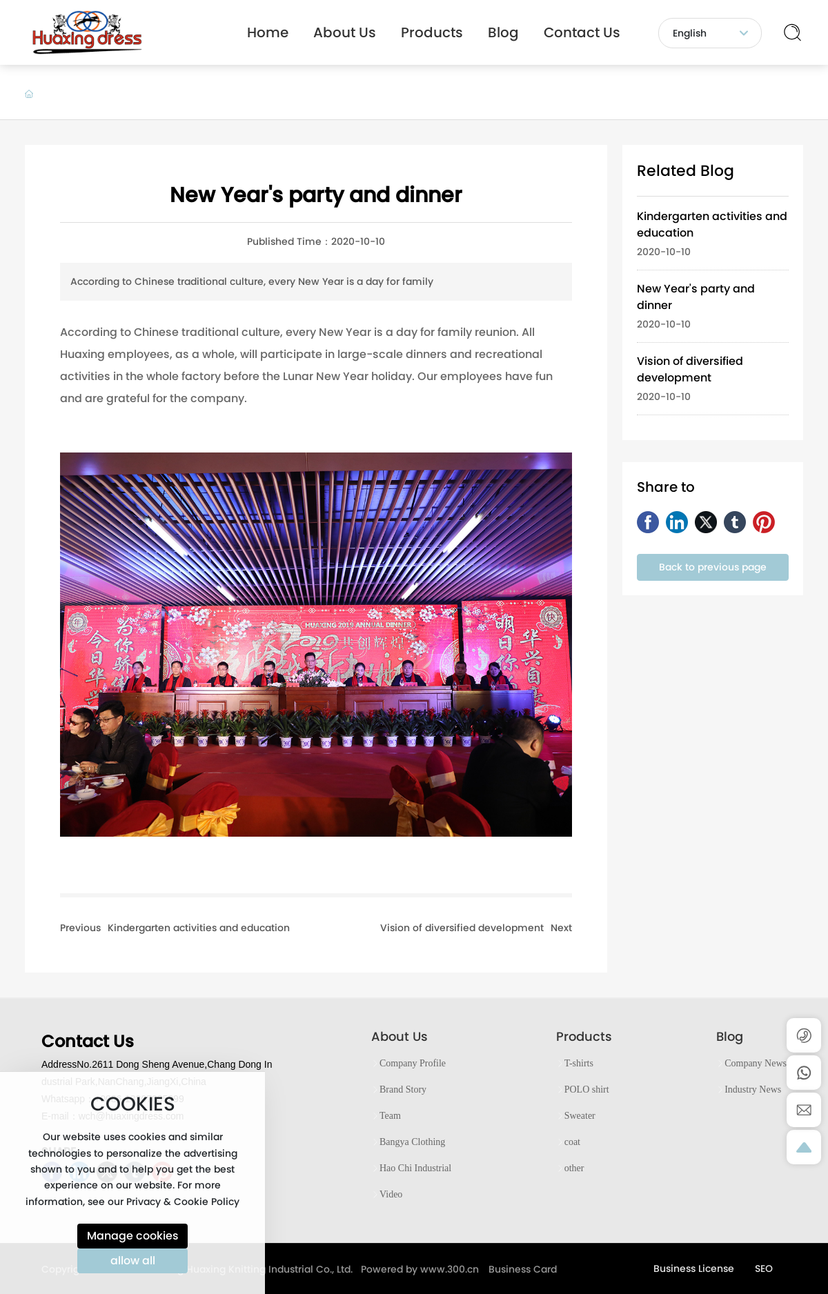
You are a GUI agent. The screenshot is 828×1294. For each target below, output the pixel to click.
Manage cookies (133, 1236)
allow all (132, 1260)
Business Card (523, 1269)
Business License (693, 1268)
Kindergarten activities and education (199, 928)
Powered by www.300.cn (420, 1269)
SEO (764, 1268)
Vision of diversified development (462, 928)
